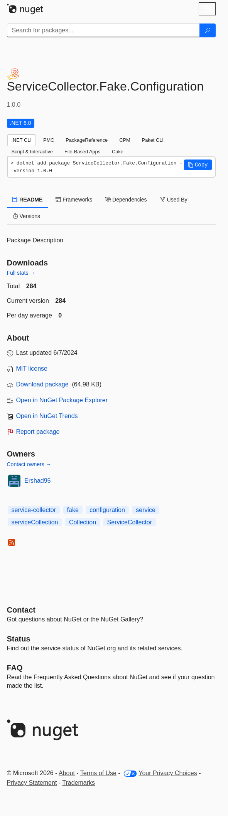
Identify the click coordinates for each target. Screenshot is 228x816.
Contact (21, 610)
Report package (38, 431)
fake (73, 510)
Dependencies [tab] (126, 199)
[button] (198, 165)
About (67, 773)
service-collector (34, 510)
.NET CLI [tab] (22, 140)
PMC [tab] (48, 140)
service (145, 510)
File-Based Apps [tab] (82, 151)
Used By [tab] (173, 199)
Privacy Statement (32, 782)
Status (18, 639)
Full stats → (21, 273)
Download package (42, 384)
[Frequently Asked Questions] (15, 667)
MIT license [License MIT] (32, 368)
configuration (107, 510)
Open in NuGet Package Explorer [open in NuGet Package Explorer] (62, 400)
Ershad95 (37, 480)
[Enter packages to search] (103, 30)
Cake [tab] (117, 151)
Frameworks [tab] (74, 199)
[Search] (207, 30)
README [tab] (28, 199)
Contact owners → (29, 464)
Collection (82, 522)
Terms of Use (98, 773)
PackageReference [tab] (87, 140)
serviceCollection (35, 522)
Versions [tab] (27, 216)
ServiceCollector (129, 522)
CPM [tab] (124, 140)
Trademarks (78, 782)
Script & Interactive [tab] (32, 151)
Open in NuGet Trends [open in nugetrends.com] (47, 416)
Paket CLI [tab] (153, 140)
